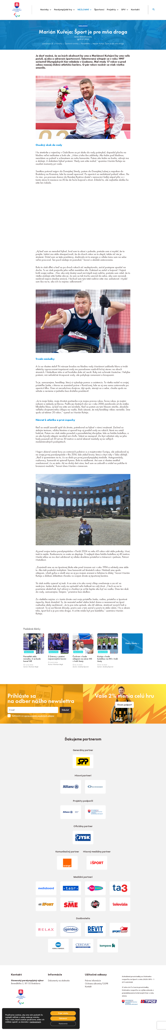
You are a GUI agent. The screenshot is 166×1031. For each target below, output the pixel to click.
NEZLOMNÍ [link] (83, 26)
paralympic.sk (47, 43)
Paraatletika (85, 43)
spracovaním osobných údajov (39, 716)
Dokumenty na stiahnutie (59, 980)
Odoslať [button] (65, 710)
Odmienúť (62, 1018)
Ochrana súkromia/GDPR (96, 983)
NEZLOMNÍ (85, 9)
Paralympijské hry (64, 9)
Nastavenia (62, 1023)
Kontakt (135, 10)
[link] (20, 996)
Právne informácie (93, 980)
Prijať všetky (62, 1012)
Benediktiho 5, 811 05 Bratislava (25, 983)
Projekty (113, 9)
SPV (124, 9)
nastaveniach (10, 1023)
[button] (153, 9)
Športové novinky (72, 43)
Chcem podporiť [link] (124, 704)
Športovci (99, 10)
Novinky (45, 9)
